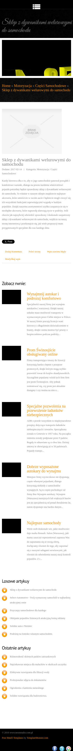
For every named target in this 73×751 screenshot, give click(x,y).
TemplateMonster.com (37, 738)
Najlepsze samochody (44, 523)
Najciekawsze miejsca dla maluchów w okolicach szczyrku (38, 664)
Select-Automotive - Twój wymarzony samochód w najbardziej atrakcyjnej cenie (40, 600)
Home (6, 86)
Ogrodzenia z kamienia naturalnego (27, 688)
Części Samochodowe (50, 86)
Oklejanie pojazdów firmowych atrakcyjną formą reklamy (37, 618)
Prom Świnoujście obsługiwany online (42, 352)
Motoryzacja (23, 86)
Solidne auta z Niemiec (21, 626)
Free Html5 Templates (12, 738)
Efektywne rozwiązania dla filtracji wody (29, 672)
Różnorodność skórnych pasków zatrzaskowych (33, 656)
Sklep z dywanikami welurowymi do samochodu (36, 90)
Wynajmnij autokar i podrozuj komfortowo (44, 296)
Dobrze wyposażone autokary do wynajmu (44, 469)
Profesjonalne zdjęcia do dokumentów (28, 680)
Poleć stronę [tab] (34, 251)
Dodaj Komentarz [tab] (13, 251)
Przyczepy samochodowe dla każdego (28, 610)
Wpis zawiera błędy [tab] (56, 251)
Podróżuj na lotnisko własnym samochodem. (31, 634)
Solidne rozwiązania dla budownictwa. (28, 695)
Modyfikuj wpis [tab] (12, 259)
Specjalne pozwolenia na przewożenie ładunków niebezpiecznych (46, 410)
